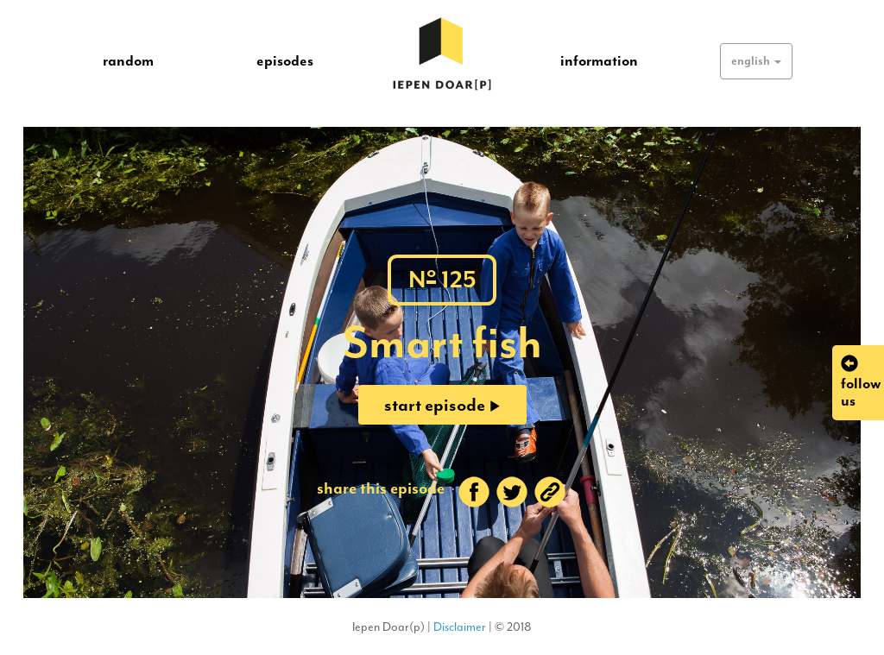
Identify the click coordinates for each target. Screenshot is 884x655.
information (599, 60)
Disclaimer (459, 627)
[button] (756, 61)
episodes (284, 60)
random (128, 60)
